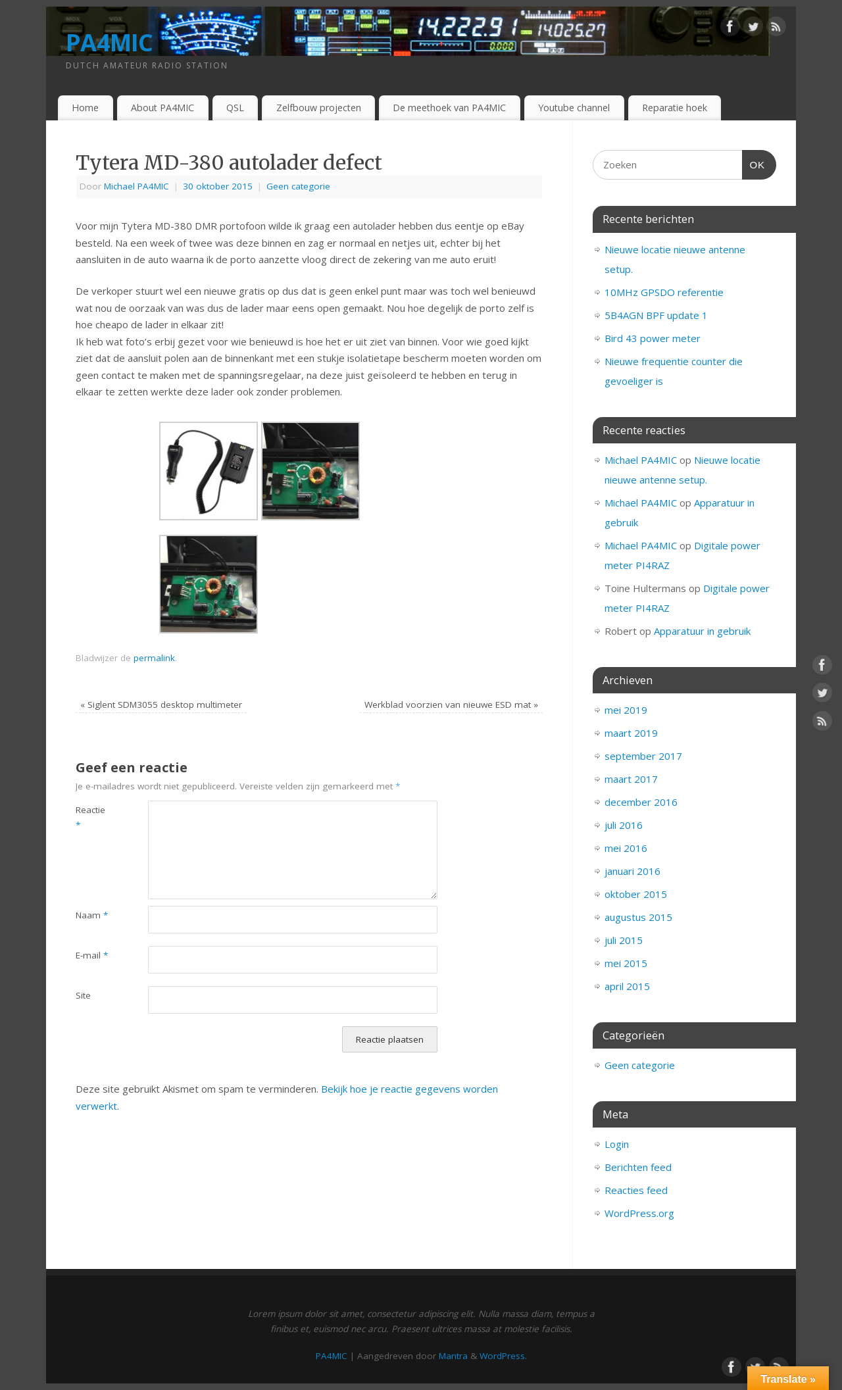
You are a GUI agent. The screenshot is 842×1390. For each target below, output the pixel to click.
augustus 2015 (638, 917)
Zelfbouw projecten (318, 107)
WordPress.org (639, 1213)
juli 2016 (624, 825)
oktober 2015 (636, 894)
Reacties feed (636, 1190)
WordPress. (503, 1356)
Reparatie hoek (674, 107)
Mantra (453, 1356)
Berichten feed (638, 1167)
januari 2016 (632, 871)
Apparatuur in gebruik (702, 630)
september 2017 (643, 755)
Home (85, 107)
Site (83, 995)
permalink (154, 658)
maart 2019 (631, 732)
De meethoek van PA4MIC (449, 107)
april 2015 (627, 986)
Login (617, 1144)
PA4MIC (109, 42)
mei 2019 (626, 709)
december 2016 (641, 801)
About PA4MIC (162, 107)
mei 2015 (626, 963)
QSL (235, 107)
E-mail (92, 955)
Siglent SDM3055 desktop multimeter (161, 704)
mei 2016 (626, 848)
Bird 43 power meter (653, 338)
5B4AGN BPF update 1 (656, 315)
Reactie (90, 817)
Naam (92, 915)
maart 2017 (631, 778)
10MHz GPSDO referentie (664, 292)
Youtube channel (574, 107)
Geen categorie (298, 186)
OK (754, 163)
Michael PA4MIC (136, 186)
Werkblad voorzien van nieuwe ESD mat (451, 704)
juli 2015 (624, 940)
